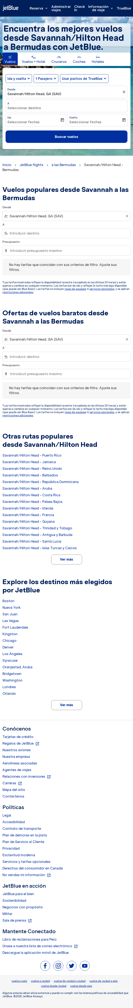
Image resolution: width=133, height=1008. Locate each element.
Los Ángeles (12, 654)
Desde (11, 89)
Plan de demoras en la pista (24, 835)
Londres (9, 687)
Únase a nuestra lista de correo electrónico (40, 946)
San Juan (10, 614)
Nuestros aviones (16, 750)
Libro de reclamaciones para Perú (29, 939)
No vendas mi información (26, 875)
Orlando (9, 693)
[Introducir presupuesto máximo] (68, 251)
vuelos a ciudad (40, 981)
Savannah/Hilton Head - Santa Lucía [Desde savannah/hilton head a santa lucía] (31, 541)
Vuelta (73, 117)
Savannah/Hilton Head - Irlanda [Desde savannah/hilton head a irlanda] (27, 508)
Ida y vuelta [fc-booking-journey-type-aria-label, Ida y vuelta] (16, 79)
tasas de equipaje (75, 289)
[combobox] (66, 216)
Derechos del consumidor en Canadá (32, 868)
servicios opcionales (101, 289)
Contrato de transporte (21, 828)
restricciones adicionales (17, 292)
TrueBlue (124, 8)
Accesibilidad (13, 822)
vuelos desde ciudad (53, 986)
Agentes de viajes (16, 770)
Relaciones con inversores (26, 776)
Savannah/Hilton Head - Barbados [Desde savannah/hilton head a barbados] (30, 475)
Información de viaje (101, 8)
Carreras (12, 783)
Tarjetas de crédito (17, 737)
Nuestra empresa (16, 757)
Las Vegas (10, 621)
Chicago (9, 641)
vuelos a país (19, 981)
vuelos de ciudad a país (103, 981)
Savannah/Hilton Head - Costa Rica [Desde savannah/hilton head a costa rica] (31, 495)
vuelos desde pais (81, 986)
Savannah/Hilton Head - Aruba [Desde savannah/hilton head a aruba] (27, 488)
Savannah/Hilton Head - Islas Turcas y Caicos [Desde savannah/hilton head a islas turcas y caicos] (39, 548)
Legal (6, 815)
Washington (12, 680)
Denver (8, 647)
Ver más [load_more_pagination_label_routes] (66, 559)
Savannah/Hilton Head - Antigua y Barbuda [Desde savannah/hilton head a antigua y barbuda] (37, 535)
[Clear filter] (126, 216)
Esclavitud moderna (18, 855)
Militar (7, 914)
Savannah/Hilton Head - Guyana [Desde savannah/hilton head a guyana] (28, 521)
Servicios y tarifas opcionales (26, 862)
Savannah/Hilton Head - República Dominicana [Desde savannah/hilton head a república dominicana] (40, 482)
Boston (8, 601)
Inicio (6, 165)
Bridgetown (11, 674)
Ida (9, 117)
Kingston (10, 634)
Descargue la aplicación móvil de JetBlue (35, 953)
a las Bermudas (64, 165)
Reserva (40, 8)
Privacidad (11, 848)
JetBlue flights (31, 165)
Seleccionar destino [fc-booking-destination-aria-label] (24, 108)
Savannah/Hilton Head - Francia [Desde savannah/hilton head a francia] (28, 515)
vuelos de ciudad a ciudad (70, 981)
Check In (79, 8)
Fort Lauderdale (15, 627)
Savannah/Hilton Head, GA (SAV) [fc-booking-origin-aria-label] (34, 94)
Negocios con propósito (22, 907)
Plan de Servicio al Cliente (23, 842)
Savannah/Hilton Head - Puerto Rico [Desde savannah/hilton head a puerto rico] (31, 455)
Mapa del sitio (13, 790)
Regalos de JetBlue (20, 743)
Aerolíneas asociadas (19, 763)
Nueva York (11, 607)
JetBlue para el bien (18, 894)
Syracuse (10, 660)
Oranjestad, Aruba (17, 667)
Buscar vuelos (66, 137)
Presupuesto (11, 242)
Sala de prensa (17, 920)
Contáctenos (13, 796)
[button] (46, 78)
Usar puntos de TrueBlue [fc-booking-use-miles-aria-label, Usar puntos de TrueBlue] (82, 79)
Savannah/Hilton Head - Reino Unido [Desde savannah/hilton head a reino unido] (32, 468)
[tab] (10, 59)
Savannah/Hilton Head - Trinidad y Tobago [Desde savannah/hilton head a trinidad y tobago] (37, 528)
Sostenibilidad (14, 900)
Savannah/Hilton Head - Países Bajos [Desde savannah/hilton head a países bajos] (32, 502)
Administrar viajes (61, 8)
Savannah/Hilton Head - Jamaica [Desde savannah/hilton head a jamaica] (29, 462)
